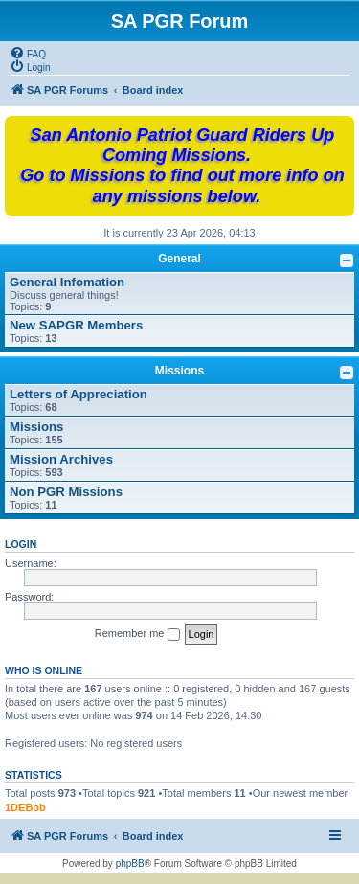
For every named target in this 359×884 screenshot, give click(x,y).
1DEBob (25, 807)
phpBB (130, 863)
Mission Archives (61, 459)
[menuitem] (28, 52)
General (179, 258)
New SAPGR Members (76, 325)
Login (20, 544)
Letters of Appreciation (78, 394)
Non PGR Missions (66, 492)
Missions (179, 370)
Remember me (137, 634)
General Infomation (67, 282)
